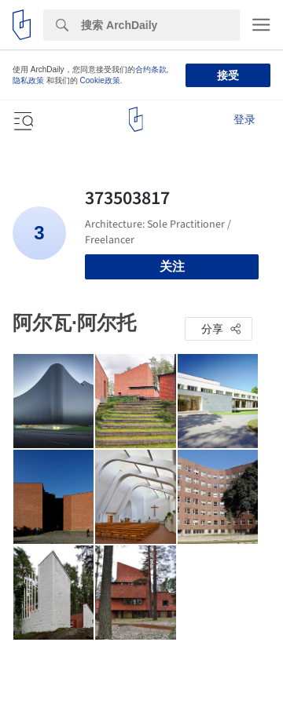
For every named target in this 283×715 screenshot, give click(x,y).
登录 (244, 119)
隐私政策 (28, 80)
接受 (228, 75)
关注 (172, 266)
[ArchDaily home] (135, 119)
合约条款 (151, 69)
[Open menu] (22, 119)
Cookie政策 (100, 80)
